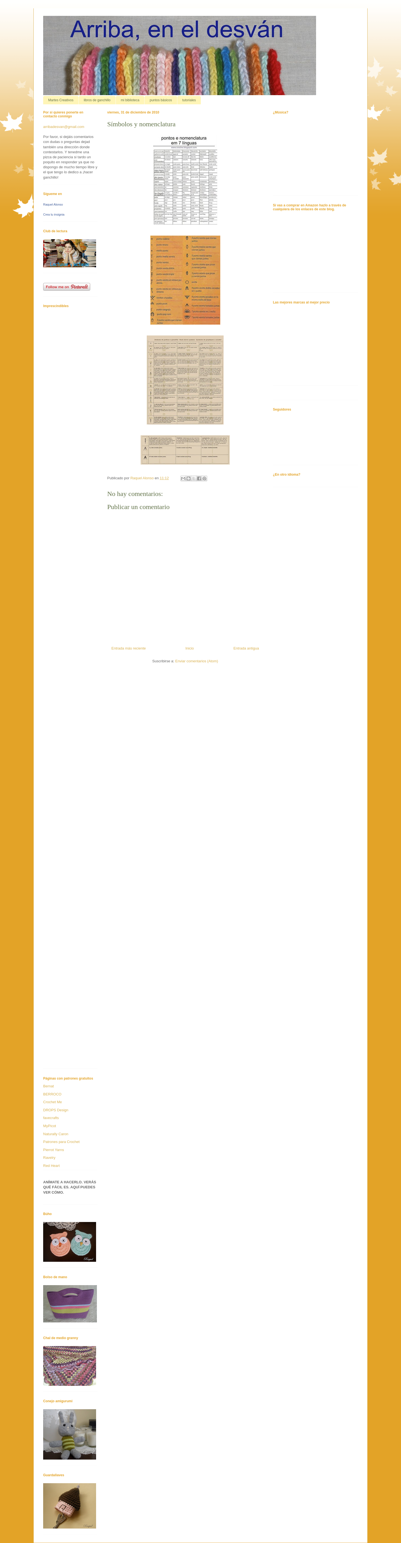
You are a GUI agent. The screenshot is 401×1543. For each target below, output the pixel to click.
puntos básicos (161, 100)
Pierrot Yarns (53, 1150)
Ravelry (49, 1158)
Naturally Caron (55, 1134)
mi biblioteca (130, 100)
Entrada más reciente (128, 648)
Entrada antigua (246, 648)
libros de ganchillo (97, 100)
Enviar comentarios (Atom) (196, 661)
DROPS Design (55, 1110)
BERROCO (52, 1094)
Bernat (48, 1086)
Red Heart (51, 1166)
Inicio (189, 648)
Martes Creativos (61, 100)
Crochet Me (52, 1102)
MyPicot (49, 1126)
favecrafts (51, 1118)
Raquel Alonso (53, 204)
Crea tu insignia (53, 214)
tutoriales (189, 100)
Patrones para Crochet (61, 1142)
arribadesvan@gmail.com (63, 127)
